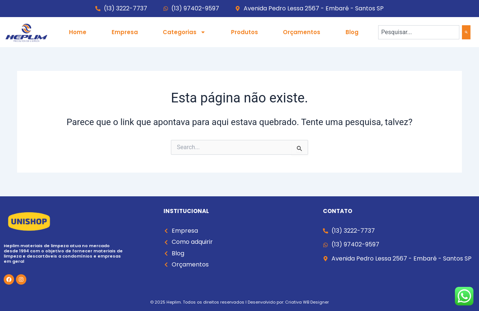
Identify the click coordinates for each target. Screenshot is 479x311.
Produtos (244, 32)
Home (77, 32)
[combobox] (418, 32)
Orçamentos (301, 32)
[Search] (466, 32)
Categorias (184, 32)
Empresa (125, 32)
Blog (352, 32)
